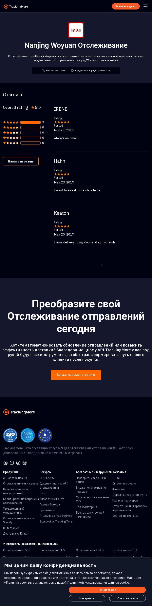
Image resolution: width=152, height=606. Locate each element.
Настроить (87, 598)
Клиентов (118, 489)
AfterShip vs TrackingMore (56, 516)
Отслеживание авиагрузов (21, 483)
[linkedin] (5, 462)
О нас (116, 478)
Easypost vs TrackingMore (56, 521)
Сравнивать (47, 510)
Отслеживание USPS (16, 550)
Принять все (107, 590)
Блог (43, 493)
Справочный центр (52, 499)
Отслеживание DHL (125, 550)
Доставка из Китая (15, 533)
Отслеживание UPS (52, 550)
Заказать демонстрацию (76, 374)
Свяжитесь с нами (124, 483)
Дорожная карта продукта (129, 495)
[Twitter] (18, 462)
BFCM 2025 (47, 478)
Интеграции (11, 528)
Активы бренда (50, 504)
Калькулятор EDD (87, 507)
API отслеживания (15, 478)
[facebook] (12, 462)
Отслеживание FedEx (90, 550)
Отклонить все (127, 598)
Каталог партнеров (125, 500)
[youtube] (24, 462)
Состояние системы (125, 516)
